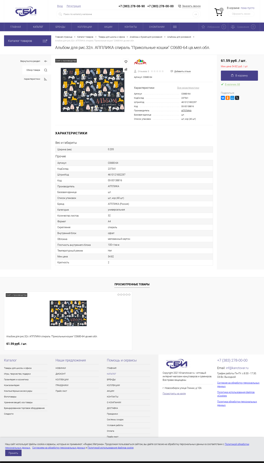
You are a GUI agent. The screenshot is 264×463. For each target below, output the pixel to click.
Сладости (8, 414)
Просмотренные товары (132, 284)
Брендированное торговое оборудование (24, 408)
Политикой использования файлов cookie (111, 447)
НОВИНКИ (61, 368)
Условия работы (115, 425)
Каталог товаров (27, 40)
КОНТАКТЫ (131, 27)
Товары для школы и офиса (17, 368)
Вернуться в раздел (33, 61)
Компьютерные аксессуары (18, 391)
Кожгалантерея (11, 385)
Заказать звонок (191, 6)
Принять (13, 453)
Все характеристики (188, 87)
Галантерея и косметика (16, 379)
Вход (60, 6)
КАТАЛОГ (38, 27)
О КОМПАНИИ (156, 27)
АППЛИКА (186, 110)
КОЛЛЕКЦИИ (85, 27)
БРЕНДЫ (60, 27)
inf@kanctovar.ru (237, 368)
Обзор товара (36, 70)
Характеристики (35, 79)
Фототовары (10, 396)
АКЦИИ (108, 27)
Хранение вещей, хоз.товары (18, 402)
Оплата (110, 431)
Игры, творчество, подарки (17, 374)
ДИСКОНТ (61, 374)
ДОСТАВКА (112, 408)
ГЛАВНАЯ (15, 27)
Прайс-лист (61, 391)
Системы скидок (115, 419)
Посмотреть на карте (174, 393)
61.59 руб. (16, 344)
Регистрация (74, 6)
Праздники (112, 414)
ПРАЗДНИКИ (62, 385)
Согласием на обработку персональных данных (58, 447)
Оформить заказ (241, 13)
